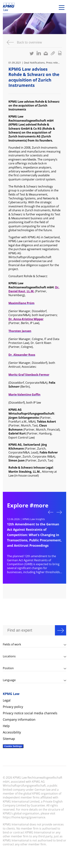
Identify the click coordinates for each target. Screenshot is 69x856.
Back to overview (29, 42)
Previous (51, 512)
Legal (7, 700)
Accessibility (12, 732)
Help (6, 726)
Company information (19, 719)
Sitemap (9, 739)
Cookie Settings (13, 746)
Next (59, 512)
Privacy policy (13, 707)
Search (60, 630)
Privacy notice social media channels (30, 713)
